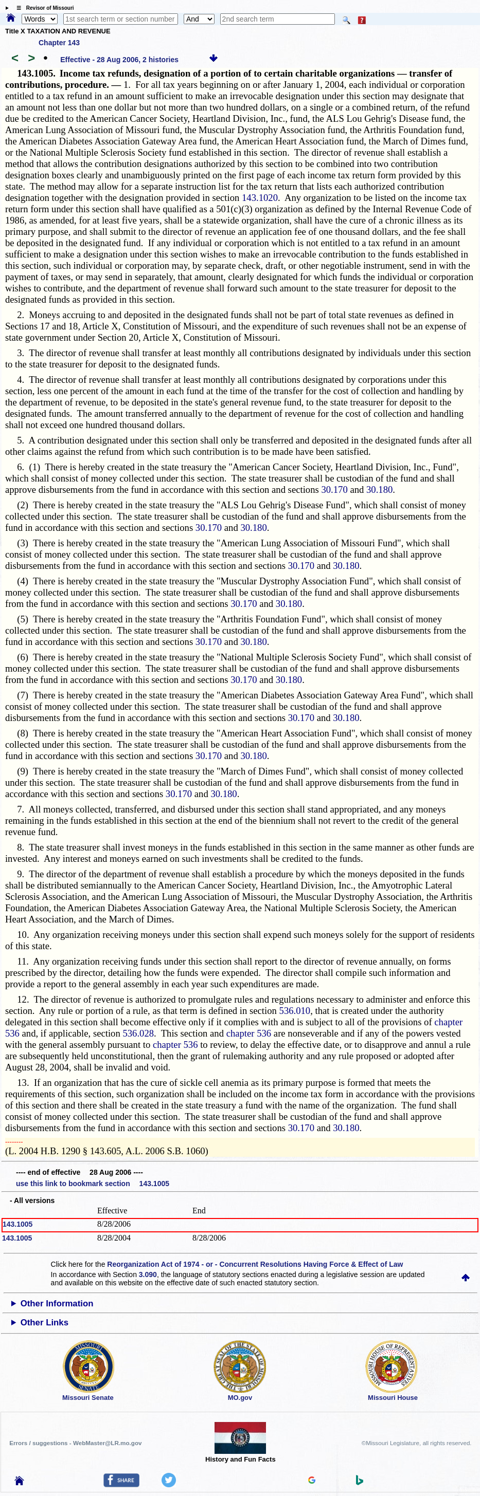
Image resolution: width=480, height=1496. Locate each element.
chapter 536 (249, 1033)
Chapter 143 (59, 43)
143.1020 (260, 197)
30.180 (379, 489)
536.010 (295, 1010)
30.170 (334, 489)
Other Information (57, 1303)
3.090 (148, 1274)
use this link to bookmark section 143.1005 (92, 1183)
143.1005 (17, 1224)
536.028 (138, 1033)
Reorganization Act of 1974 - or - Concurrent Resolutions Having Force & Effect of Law (255, 1264)
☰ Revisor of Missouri (42, 8)
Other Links (44, 1322)
